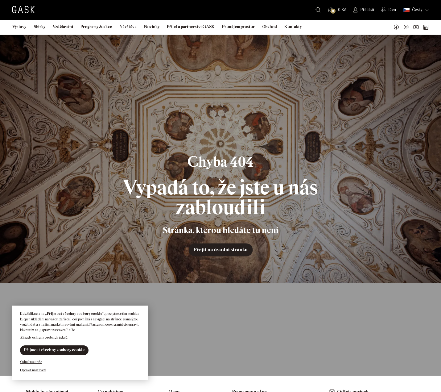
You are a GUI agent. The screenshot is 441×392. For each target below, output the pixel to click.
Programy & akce (96, 26)
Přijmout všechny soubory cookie (54, 350)
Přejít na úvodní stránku (220, 249)
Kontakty (293, 26)
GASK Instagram (406, 27)
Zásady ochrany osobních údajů (44, 337)
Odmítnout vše (31, 362)
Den (392, 9)
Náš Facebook (396, 27)
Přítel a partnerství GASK (191, 26)
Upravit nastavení (33, 370)
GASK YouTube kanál (416, 27)
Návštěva (128, 26)
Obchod (269, 26)
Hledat (318, 10)
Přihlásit (367, 9)
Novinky (151, 26)
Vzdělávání (63, 26)
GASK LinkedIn (426, 27)
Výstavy (19, 26)
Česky (412, 10)
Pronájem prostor (238, 26)
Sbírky (39, 26)
